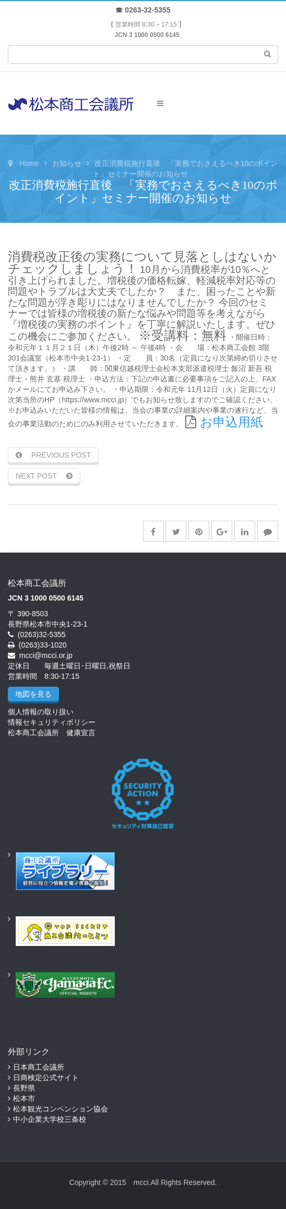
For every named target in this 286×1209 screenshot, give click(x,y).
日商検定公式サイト (46, 1077)
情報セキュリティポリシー (52, 722)
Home (29, 163)
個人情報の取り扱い (41, 712)
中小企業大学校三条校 (49, 1119)
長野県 (24, 1088)
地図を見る (33, 694)
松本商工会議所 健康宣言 (52, 732)
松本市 (24, 1098)
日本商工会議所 (38, 1067)
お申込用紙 (231, 422)
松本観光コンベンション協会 (60, 1109)
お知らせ (66, 163)
